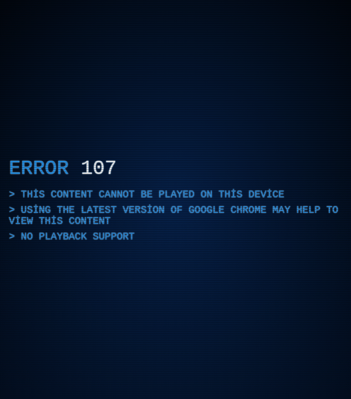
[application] (175, 199)
